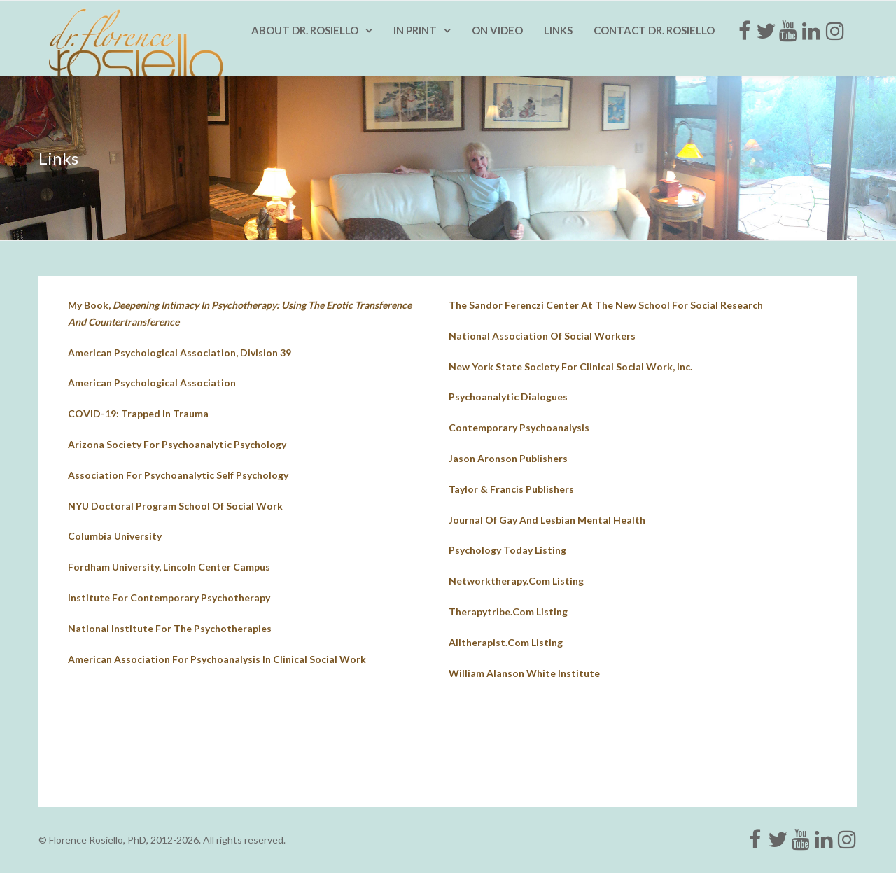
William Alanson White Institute (524, 673)
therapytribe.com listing (508, 611)
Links (558, 30)
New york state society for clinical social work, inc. (570, 366)
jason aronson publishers (508, 458)
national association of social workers (542, 336)
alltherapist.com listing (506, 642)
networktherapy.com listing (516, 581)
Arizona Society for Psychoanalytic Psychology (177, 444)
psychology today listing (507, 550)
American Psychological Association (152, 383)
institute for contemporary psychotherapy (169, 597)
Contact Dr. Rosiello (654, 30)
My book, (240, 313)
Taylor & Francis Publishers (511, 489)
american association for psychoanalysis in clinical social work (217, 659)
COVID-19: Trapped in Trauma (138, 413)
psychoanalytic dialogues (508, 397)
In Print (415, 30)
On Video (497, 30)
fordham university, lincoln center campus (169, 567)
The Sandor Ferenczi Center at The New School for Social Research (606, 305)
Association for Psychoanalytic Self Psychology (178, 475)
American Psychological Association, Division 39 (179, 352)
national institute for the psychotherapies (170, 628)
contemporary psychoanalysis (519, 427)
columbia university (115, 536)
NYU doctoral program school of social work (175, 506)
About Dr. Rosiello (304, 30)
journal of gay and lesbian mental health (547, 520)
